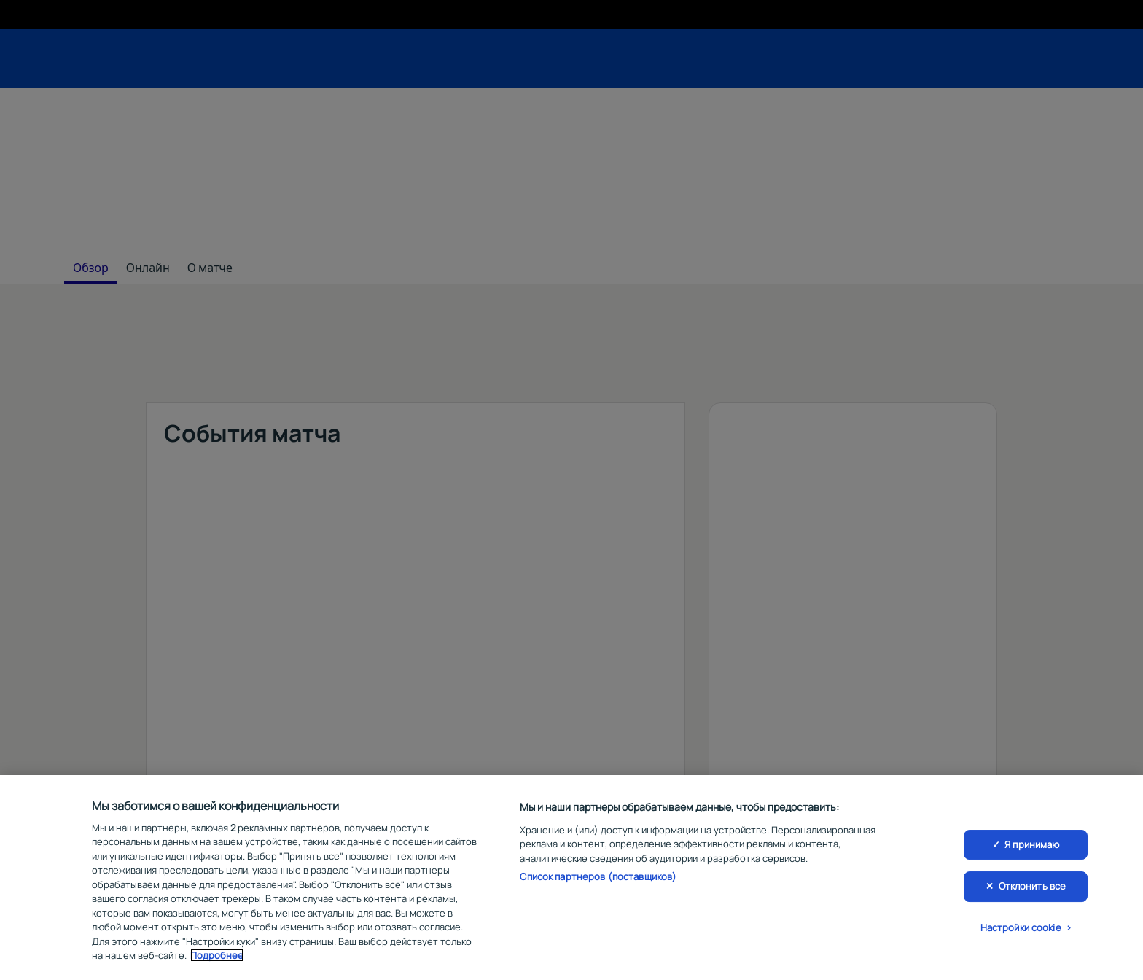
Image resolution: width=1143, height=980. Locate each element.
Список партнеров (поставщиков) (598, 876)
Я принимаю (1031, 844)
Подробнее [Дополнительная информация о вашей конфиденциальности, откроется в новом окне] (216, 955)
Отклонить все (1032, 885)
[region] (571, 877)
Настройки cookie (1020, 927)
